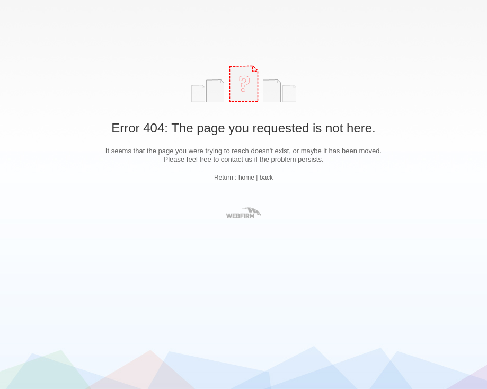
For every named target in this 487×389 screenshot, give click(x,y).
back (266, 177)
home (246, 177)
